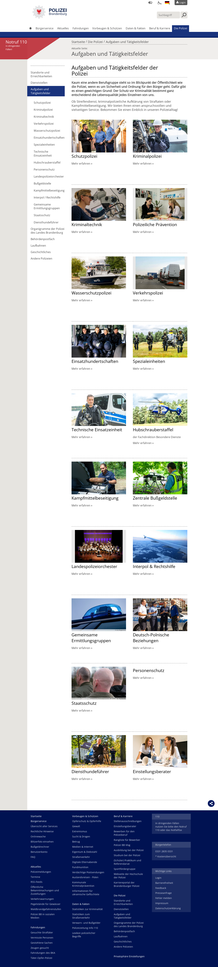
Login (158, 877)
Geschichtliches (41, 252)
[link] (49, 18)
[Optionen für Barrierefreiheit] (158, 2)
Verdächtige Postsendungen (88, 872)
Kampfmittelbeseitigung (49, 190)
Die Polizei (180, 28)
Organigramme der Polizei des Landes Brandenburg (47, 230)
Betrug (76, 841)
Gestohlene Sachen (42, 942)
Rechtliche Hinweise (42, 831)
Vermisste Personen (42, 937)
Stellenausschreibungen (128, 821)
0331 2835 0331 (164, 851)
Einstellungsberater (152, 771)
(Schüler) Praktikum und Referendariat (127, 862)
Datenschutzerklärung (168, 908)
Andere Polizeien (41, 258)
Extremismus (79, 831)
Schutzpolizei (42, 103)
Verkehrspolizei (44, 124)
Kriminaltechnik (44, 117)
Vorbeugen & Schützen (107, 28)
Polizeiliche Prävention (155, 224)
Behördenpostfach (43, 239)
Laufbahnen (38, 245)
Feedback (160, 888)
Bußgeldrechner (40, 846)
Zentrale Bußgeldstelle (155, 498)
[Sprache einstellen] (167, 2)
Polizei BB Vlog (122, 845)
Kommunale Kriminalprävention (83, 884)
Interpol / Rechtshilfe (47, 197)
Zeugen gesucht (40, 947)
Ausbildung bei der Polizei (129, 850)
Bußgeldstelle (42, 183)
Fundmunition (80, 867)
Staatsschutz (42, 215)
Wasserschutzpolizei (47, 130)
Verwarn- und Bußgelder (86, 922)
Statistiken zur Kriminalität (87, 909)
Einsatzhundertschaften (49, 137)
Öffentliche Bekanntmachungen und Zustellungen (45, 890)
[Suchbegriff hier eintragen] (168, 15)
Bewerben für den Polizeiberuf (124, 833)
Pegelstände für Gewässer (45, 904)
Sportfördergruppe (124, 868)
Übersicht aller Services (44, 826)
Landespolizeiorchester (49, 176)
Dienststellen (39, 83)
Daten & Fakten (135, 28)
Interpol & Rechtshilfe (154, 566)
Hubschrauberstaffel (47, 162)
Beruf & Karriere (159, 28)
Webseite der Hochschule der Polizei (128, 875)
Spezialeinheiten (44, 144)
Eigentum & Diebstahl (84, 851)
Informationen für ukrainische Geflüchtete (85, 892)
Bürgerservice (44, 28)
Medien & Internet (82, 846)
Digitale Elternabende (84, 862)
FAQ (33, 857)
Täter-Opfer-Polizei (41, 957)
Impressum (161, 903)
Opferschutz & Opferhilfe (86, 821)
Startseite (78, 41)
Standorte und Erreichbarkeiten (41, 74)
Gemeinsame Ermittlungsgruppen (47, 206)
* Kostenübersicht (165, 856)
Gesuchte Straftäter (42, 932)
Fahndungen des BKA (43, 952)
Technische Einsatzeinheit (43, 153)
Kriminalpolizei (43, 110)
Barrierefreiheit (164, 882)
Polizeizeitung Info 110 (85, 927)
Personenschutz (44, 169)
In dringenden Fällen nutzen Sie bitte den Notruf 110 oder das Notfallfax (171, 827)
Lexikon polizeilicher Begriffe (83, 934)
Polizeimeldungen (41, 871)
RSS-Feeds (36, 881)
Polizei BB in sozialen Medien (43, 916)
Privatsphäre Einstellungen (129, 956)
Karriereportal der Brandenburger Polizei (126, 884)
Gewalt (76, 826)
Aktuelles (63, 28)
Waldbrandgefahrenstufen (46, 909)
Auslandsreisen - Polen (85, 877)
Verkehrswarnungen (42, 898)
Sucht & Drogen (81, 836)
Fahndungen (81, 28)
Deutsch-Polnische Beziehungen (151, 637)
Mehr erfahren (81, 163)
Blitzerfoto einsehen (42, 841)
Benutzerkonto (39, 851)
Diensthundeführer (46, 222)
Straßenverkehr (81, 857)
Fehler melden (163, 898)
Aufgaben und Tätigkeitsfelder (127, 41)
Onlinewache (38, 836)
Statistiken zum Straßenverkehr (81, 916)
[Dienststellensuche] (150, 2)
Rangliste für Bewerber (127, 839)
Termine (35, 877)
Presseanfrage (163, 893)
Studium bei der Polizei (127, 855)
